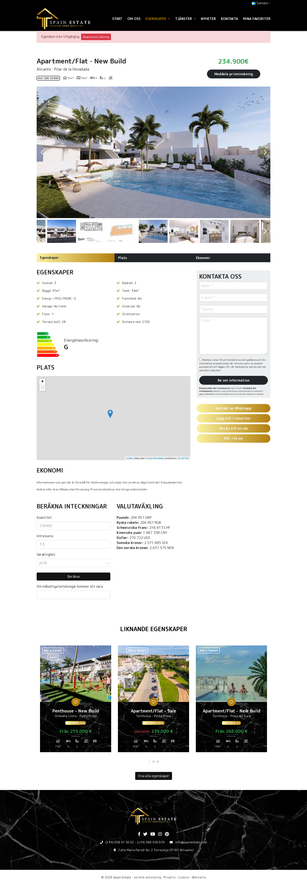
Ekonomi (203, 257)
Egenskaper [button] (157, 18)
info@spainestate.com (191, 842)
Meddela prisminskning (233, 74)
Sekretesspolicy (242, 363)
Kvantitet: (45, 517)
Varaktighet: (46, 554)
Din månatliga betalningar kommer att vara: (70, 586)
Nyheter (208, 18)
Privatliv (169, 877)
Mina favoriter (256, 18)
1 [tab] (149, 762)
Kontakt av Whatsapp (233, 408)
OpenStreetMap (155, 458)
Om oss (133, 18)
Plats (122, 257)
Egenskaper (49, 257)
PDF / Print (233, 438)
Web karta (199, 877)
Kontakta (229, 18)
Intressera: (45, 536)
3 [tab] (158, 762)
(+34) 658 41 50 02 (119, 842)
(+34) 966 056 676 (151, 842)
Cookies (183, 877)
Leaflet (129, 458)
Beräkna (73, 576)
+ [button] (42, 382)
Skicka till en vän (233, 428)
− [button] (42, 388)
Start (117, 18)
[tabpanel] (75, 700)
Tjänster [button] (185, 18)
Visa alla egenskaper (153, 776)
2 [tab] (153, 762)
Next (265, 152)
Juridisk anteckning (147, 877)
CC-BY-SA (183, 458)
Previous (42, 152)
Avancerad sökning (96, 37)
